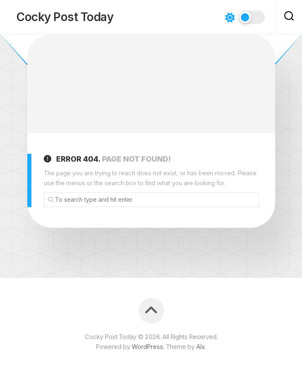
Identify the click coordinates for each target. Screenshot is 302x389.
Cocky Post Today (65, 17)
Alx (200, 347)
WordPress (147, 347)
